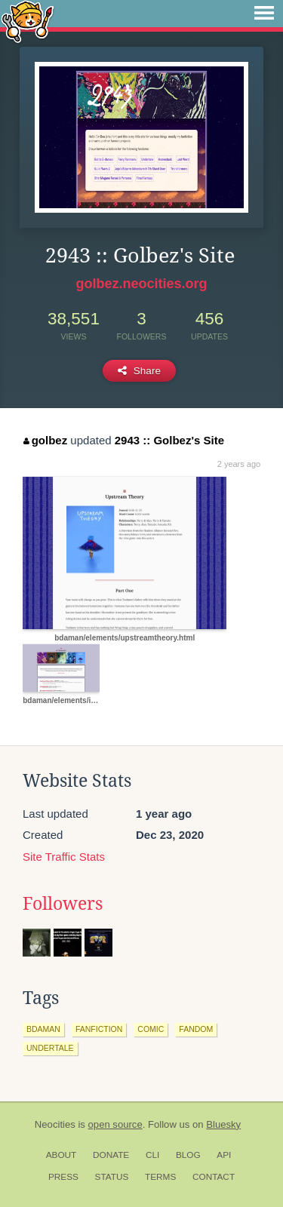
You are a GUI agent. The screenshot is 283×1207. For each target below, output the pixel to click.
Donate (111, 1155)
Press (63, 1177)
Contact (213, 1177)
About (61, 1155)
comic (150, 1028)
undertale (50, 1047)
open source (115, 1124)
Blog (188, 1155)
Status (112, 1177)
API (224, 1155)
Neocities (55, 1124)
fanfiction (98, 1028)
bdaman (43, 1028)
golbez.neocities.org (141, 283)
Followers (63, 904)
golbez (45, 440)
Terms (160, 1177)
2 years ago (238, 463)
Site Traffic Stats (64, 856)
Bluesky (223, 1124)
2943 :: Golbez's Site (169, 440)
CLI (152, 1155)
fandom (196, 1028)
